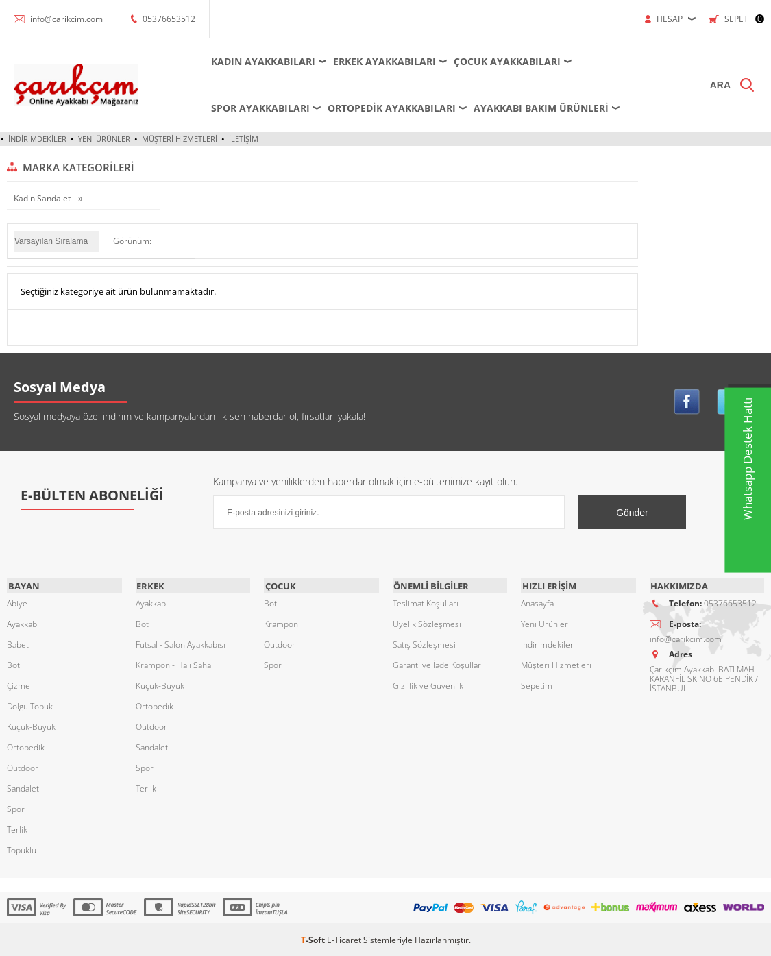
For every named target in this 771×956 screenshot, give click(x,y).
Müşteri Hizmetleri (179, 139)
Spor (16, 807)
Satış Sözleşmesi (424, 643)
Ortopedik (26, 746)
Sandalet (23, 787)
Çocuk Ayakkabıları (495, 61)
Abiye (17, 602)
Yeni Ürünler (104, 139)
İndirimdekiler (37, 139)
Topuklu (21, 849)
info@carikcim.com (66, 19)
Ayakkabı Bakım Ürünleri (529, 107)
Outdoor (22, 766)
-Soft (314, 938)
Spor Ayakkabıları (248, 107)
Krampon (281, 622)
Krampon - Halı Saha (173, 664)
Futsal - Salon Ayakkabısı (180, 643)
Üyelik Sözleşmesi (427, 622)
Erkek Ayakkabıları (372, 61)
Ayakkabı (23, 622)
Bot (13, 664)
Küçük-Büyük (31, 725)
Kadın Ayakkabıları (251, 61)
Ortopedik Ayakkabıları (380, 107)
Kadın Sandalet (43, 198)
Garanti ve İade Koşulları (438, 664)
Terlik (17, 828)
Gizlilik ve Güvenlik (428, 684)
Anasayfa (537, 602)
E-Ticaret (344, 938)
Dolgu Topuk (30, 705)
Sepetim (536, 684)
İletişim (243, 139)
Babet (18, 643)
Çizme (18, 684)
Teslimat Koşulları (425, 602)
